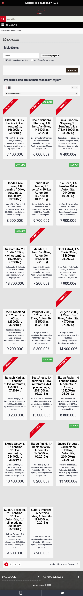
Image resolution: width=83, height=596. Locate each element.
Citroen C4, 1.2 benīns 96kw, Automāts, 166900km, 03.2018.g (14, 126)
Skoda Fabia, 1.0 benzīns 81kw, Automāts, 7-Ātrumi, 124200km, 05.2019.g (68, 385)
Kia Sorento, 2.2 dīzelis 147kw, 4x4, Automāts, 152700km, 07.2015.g (15, 255)
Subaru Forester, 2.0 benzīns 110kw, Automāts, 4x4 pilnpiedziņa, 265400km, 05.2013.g (15, 519)
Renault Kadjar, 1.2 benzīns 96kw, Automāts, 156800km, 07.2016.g (15, 384)
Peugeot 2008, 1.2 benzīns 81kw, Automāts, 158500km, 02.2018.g (41, 318)
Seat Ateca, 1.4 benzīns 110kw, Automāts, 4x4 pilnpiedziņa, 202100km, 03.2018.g (41, 385)
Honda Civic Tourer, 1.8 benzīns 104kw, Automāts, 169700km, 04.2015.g (41, 191)
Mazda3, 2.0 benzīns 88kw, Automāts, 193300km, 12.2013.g (41, 255)
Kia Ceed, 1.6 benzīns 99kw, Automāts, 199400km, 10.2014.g (68, 189)
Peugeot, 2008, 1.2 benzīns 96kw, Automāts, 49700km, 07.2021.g (68, 318)
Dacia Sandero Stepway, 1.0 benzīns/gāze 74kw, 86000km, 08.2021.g (68, 126)
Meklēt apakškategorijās (16, 60)
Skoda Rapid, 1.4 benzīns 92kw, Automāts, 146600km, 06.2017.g (41, 450)
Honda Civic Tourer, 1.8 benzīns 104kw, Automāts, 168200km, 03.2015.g (15, 191)
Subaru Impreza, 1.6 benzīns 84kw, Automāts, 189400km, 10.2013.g (41, 516)
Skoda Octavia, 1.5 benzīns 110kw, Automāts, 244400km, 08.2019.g (15, 452)
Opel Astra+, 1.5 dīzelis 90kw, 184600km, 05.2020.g (68, 254)
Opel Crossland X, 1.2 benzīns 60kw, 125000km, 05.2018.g (15, 318)
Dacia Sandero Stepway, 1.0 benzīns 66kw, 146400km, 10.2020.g (41, 126)
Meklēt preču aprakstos (42, 60)
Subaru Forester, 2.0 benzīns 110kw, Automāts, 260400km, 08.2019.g (68, 452)
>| (19, 564)
